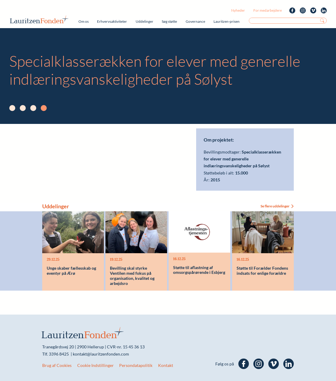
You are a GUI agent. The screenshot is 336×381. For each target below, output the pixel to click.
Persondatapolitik (135, 365)
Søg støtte (169, 21)
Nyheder (238, 10)
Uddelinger (144, 21)
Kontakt (165, 365)
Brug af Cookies (57, 365)
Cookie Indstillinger (95, 365)
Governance (195, 21)
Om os (83, 21)
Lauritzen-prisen (227, 21)
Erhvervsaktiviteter (112, 21)
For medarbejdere (267, 10)
